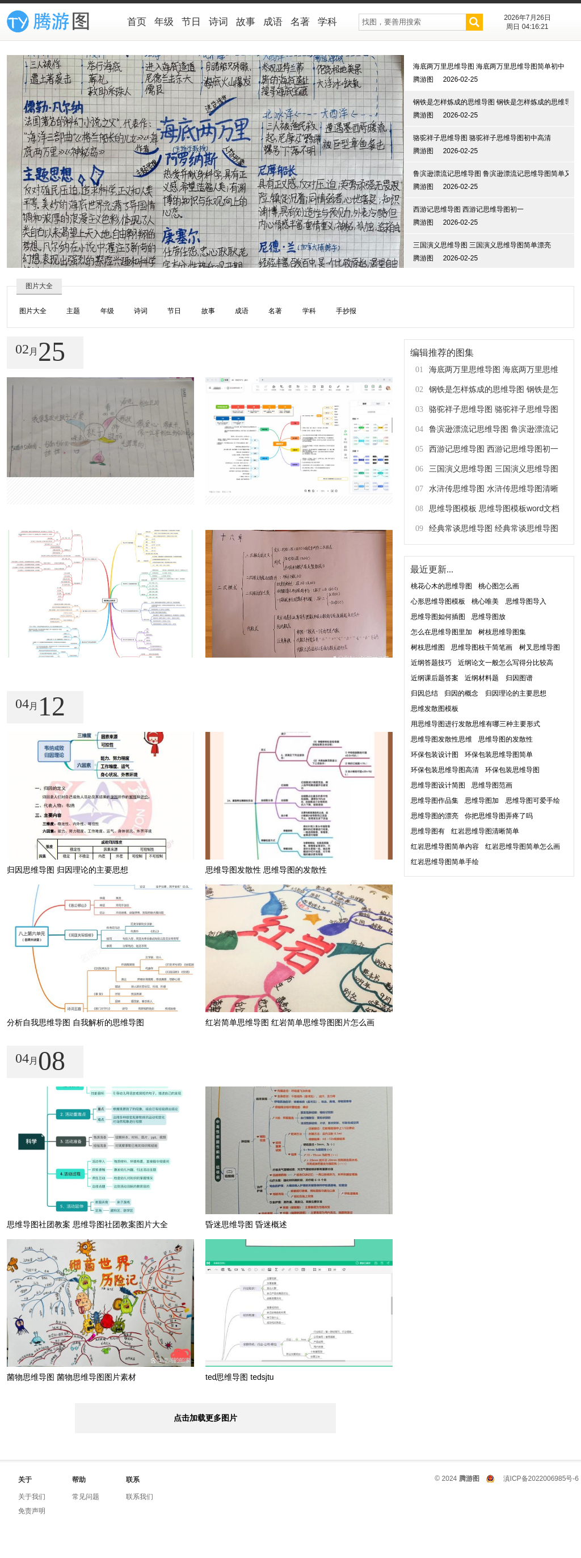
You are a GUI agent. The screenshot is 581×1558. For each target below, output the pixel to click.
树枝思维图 (428, 647)
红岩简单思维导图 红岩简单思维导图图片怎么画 (289, 1022)
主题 (73, 311)
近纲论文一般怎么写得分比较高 (505, 663)
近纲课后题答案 (434, 678)
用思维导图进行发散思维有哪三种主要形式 (475, 724)
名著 (300, 21)
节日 (191, 21)
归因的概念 (461, 693)
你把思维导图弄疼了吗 (499, 816)
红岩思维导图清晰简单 (485, 831)
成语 (273, 21)
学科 (327, 21)
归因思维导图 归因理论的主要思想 (67, 869)
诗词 (218, 21)
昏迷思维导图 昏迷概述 (246, 1224)
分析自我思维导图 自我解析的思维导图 (75, 1022)
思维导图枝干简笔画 (481, 647)
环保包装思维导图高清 (445, 770)
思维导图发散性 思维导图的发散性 (266, 869)
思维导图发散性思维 (441, 739)
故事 (245, 21)
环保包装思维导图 (512, 770)
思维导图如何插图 (438, 617)
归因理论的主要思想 (515, 693)
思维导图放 (488, 617)
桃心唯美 (485, 601)
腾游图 (469, 1479)
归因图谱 (519, 678)
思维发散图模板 (434, 709)
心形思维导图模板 (438, 601)
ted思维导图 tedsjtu (239, 1377)
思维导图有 (428, 831)
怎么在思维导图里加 (441, 632)
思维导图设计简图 (438, 785)
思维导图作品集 (434, 801)
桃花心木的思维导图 (441, 586)
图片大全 (33, 311)
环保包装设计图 (434, 755)
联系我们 (139, 1497)
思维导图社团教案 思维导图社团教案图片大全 (87, 1224)
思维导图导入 (526, 601)
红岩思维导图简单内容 (445, 846)
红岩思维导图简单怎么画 (522, 846)
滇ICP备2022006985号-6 (541, 1479)
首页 (136, 21)
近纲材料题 (482, 678)
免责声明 (31, 1511)
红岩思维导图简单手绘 (445, 862)
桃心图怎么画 (498, 586)
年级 (164, 21)
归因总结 (424, 693)
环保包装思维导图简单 (499, 755)
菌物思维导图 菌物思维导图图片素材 (71, 1377)
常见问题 (85, 1497)
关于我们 (31, 1497)
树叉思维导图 (539, 647)
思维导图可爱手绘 (533, 801)
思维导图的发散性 (505, 739)
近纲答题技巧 (431, 663)
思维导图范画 (491, 785)
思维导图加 (482, 801)
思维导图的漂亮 (434, 816)
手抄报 (346, 311)
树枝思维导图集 (502, 632)
